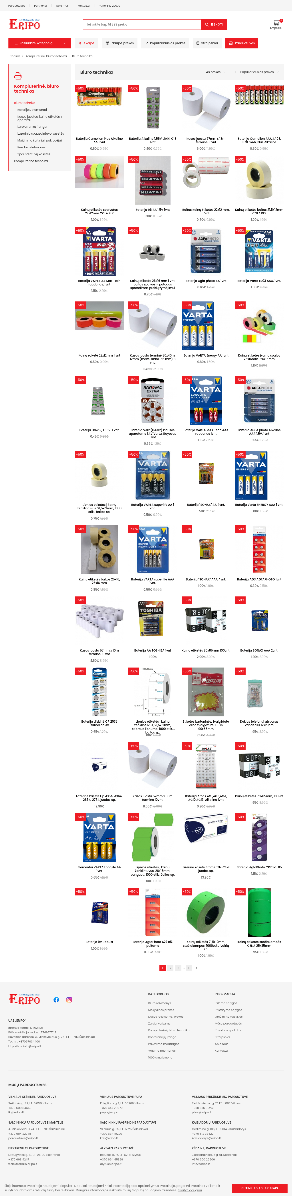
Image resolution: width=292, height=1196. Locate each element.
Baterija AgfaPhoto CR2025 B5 (259, 867)
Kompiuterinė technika (31, 161)
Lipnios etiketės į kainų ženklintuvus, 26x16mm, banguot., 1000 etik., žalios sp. (153, 871)
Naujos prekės (119, 43)
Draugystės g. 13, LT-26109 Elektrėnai (34, 1155)
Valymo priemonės (162, 1050)
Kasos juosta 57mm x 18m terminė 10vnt (206, 140)
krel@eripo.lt (109, 1138)
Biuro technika (82, 56)
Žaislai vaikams (159, 1023)
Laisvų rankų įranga (32, 127)
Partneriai (40, 6)
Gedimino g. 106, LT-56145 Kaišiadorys (219, 1129)
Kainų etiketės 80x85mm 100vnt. (206, 650)
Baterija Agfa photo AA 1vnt (206, 281)
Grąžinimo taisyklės (228, 1017)
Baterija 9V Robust (99, 942)
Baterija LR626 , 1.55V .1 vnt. (99, 430)
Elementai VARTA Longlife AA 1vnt (99, 869)
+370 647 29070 (109, 6)
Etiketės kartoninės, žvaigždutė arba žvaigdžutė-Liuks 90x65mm (206, 725)
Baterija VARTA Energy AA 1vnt (205, 355)
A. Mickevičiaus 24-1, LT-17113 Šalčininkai (36, 1129)
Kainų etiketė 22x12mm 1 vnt (99, 355)
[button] (39, 43)
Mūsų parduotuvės (228, 1023)
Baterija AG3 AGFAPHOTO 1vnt (259, 579)
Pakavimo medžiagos (163, 1044)
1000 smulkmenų (160, 1057)
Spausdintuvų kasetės (34, 154)
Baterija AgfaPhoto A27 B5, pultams (153, 944)
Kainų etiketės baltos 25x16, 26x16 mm (99, 581)
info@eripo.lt (32, 1046)
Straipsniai (207, 43)
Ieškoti (217, 24)
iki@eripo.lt (16, 1112)
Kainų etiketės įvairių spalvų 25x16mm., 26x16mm (259, 357)
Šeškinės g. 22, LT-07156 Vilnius (30, 1103)
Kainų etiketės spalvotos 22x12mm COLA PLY (99, 211)
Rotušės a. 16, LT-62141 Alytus (120, 1155)
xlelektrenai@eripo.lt (22, 1164)
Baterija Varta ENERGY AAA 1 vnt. (259, 505)
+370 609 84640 (20, 1108)
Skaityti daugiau (190, 1190)
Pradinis (14, 56)
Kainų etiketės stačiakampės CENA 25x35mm (259, 944)
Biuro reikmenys (159, 1003)
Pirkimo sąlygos (226, 1003)
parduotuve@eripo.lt (23, 1138)
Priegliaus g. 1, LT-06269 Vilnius (122, 1103)
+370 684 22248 (19, 1134)
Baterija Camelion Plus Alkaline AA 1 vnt (99, 140)
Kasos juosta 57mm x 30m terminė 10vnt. (153, 798)
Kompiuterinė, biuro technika (46, 56)
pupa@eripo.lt (110, 1112)
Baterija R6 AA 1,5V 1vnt (152, 210)
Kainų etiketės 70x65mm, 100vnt (259, 796)
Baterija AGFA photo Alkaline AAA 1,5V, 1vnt (259, 432)
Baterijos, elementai (32, 110)
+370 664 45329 (111, 1159)
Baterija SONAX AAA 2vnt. (259, 650)
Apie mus (62, 6)
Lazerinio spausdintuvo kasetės (41, 134)
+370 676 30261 (203, 1108)
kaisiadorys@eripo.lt (206, 1138)
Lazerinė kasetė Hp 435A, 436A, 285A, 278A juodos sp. (99, 798)
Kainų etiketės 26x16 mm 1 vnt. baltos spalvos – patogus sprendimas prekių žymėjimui (152, 284)
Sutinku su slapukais (259, 1188)
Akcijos (87, 43)
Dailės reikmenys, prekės (166, 1017)
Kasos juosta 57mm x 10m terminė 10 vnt (99, 652)
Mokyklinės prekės (161, 1010)
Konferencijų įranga (162, 1037)
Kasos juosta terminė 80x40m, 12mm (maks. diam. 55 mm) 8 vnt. (153, 359)
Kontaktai (84, 6)
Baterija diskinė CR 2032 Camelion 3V (99, 723)
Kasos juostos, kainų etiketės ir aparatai (40, 118)
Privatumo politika (228, 1030)
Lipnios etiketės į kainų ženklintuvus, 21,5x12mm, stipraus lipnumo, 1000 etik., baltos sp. (152, 727)
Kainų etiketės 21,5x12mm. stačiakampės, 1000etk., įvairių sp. (206, 945)
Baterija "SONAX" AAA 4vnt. (206, 579)
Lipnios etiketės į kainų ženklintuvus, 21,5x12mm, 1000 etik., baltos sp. (99, 508)
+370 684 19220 (111, 1134)
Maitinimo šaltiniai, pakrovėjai (40, 140)
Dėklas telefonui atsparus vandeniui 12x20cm (259, 723)
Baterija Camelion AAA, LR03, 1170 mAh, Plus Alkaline (259, 140)
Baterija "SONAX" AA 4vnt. (206, 505)
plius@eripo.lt (201, 1112)
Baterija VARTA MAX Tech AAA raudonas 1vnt (205, 432)
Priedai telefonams (32, 147)
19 (189, 968)
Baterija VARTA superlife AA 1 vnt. (152, 506)
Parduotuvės (16, 6)
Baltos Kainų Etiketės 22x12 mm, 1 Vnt (206, 211)
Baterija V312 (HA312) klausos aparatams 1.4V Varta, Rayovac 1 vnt (153, 433)
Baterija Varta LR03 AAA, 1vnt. (259, 281)
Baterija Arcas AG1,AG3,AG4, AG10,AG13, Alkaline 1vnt (206, 798)
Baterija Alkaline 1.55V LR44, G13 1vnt (152, 140)
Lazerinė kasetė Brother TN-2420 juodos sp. (206, 869)
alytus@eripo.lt (110, 1164)
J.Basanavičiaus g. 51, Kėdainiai (214, 1155)
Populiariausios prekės (165, 43)
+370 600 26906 (203, 1159)
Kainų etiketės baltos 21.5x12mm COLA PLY (259, 211)
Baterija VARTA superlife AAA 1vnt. (152, 581)
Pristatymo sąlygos (228, 1010)
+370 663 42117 (18, 1159)
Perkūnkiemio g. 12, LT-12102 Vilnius (216, 1103)
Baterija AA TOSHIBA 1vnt (152, 650)
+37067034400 (29, 1041)
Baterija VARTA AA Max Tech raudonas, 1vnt (99, 283)
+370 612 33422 (202, 1134)
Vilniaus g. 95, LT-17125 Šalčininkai (124, 1129)
